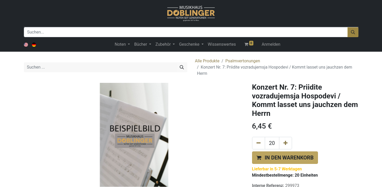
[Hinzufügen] (285, 143)
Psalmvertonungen (242, 60)
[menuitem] (222, 44)
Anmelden (271, 44)
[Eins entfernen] (258, 143)
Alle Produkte (207, 60)
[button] (285, 157)
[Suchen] (353, 32)
